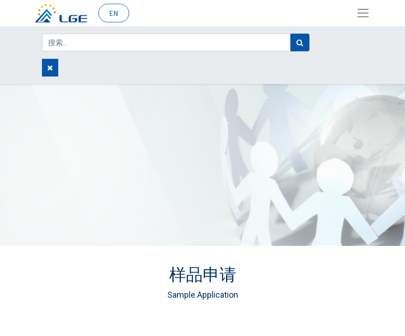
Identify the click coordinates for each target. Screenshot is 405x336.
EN (113, 13)
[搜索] (299, 42)
